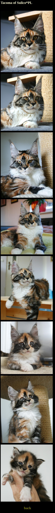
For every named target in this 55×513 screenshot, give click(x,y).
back (27, 508)
